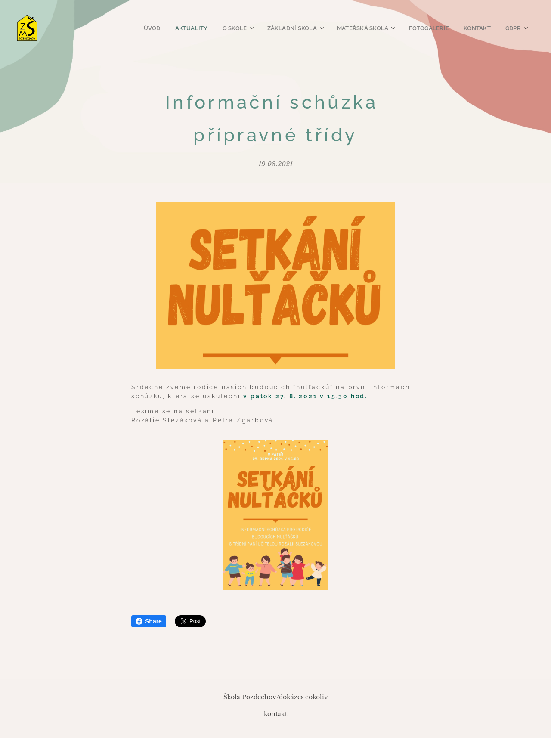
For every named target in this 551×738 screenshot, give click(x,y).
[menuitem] (162, 28)
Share (149, 621)
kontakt (275, 714)
